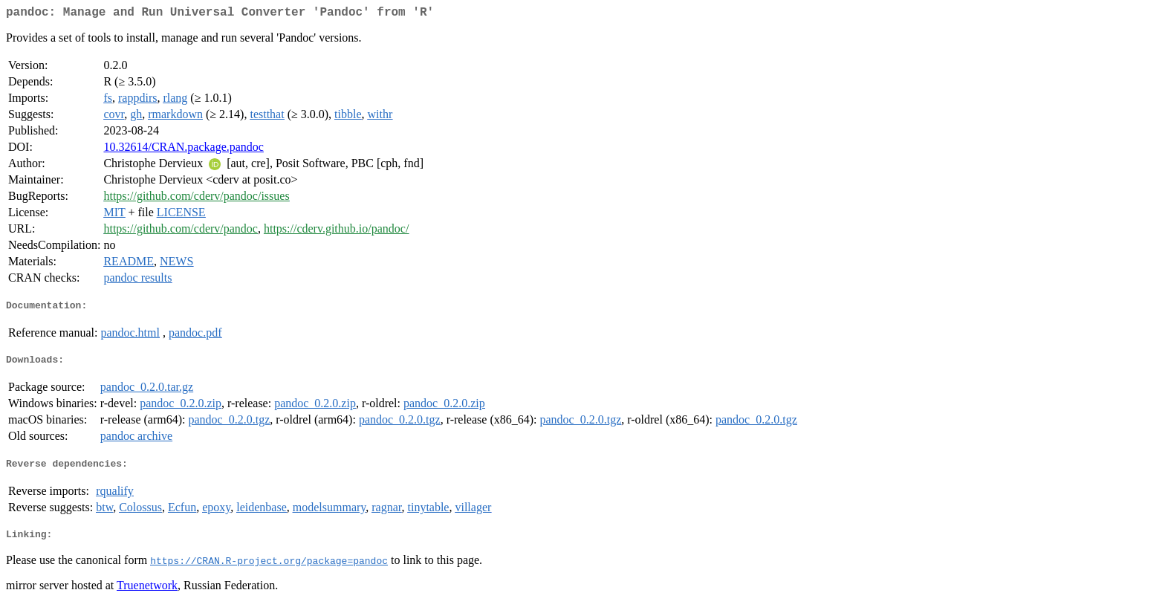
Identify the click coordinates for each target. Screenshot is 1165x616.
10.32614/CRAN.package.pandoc (183, 149)
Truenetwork (147, 597)
